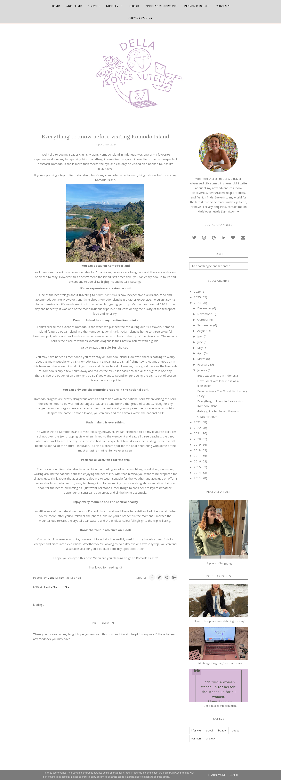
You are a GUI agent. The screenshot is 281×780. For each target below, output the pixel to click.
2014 (197, 473)
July (199, 336)
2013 (197, 478)
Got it (234, 775)
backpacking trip (76, 159)
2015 (197, 467)
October (203, 319)
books (235, 730)
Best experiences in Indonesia (217, 375)
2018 (197, 450)
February (203, 364)
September (205, 325)
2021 (197, 433)
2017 (197, 456)
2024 (197, 303)
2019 (197, 444)
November (204, 314)
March (201, 359)
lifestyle (196, 730)
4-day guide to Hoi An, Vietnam (218, 411)
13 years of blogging (218, 563)
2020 (197, 439)
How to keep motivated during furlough (220, 621)
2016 (197, 461)
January (202, 370)
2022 (197, 428)
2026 (197, 291)
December (204, 308)
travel (64, 586)
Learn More (217, 775)
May (200, 348)
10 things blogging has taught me (220, 663)
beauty (222, 730)
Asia (149, 327)
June (200, 342)
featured (51, 586)
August (202, 331)
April (200, 353)
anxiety (210, 738)
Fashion (196, 738)
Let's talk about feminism (220, 705)
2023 (197, 422)
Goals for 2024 (207, 417)
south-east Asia (106, 295)
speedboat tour (133, 549)
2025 (197, 297)
